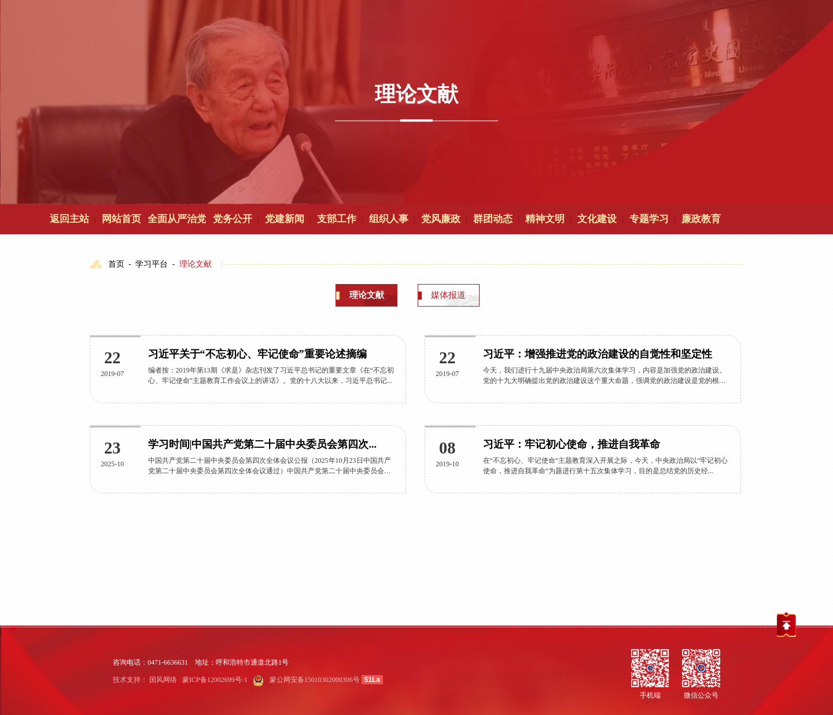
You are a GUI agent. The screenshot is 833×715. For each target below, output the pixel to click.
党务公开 (232, 218)
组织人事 (388, 218)
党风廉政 (440, 218)
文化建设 (597, 218)
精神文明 (545, 218)
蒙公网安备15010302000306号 (315, 680)
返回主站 (69, 218)
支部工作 (336, 218)
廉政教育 (701, 218)
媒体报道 (448, 295)
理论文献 (195, 264)
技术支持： (130, 680)
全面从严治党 (177, 218)
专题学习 (649, 218)
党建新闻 (284, 218)
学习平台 (151, 264)
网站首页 (121, 218)
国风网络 (163, 680)
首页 (116, 264)
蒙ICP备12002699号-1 (215, 680)
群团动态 (493, 218)
